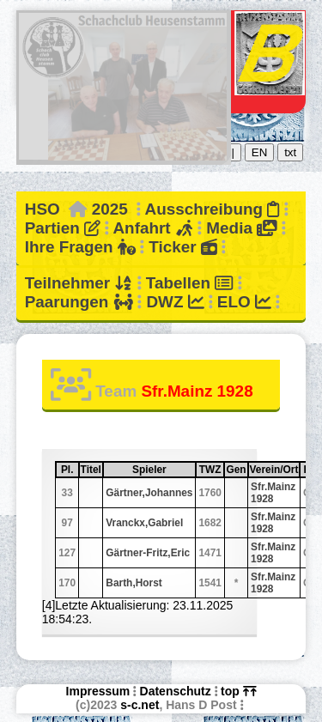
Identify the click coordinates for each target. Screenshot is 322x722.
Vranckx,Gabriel (144, 523)
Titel (91, 470)
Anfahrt (152, 228)
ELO (244, 302)
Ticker (182, 247)
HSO (42, 209)
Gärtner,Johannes (149, 493)
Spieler (163, 470)
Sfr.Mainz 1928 (273, 493)
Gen (236, 470)
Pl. (69, 470)
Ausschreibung (212, 209)
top (238, 691)
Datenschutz (175, 691)
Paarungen (79, 302)
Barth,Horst (133, 583)
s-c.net (139, 705)
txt (290, 152)
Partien (62, 228)
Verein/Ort (274, 470)
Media (241, 228)
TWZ (211, 470)
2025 (110, 209)
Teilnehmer (79, 283)
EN (260, 152)
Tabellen (190, 283)
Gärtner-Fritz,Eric (148, 553)
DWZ (175, 302)
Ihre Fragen (80, 247)
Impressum (98, 691)
